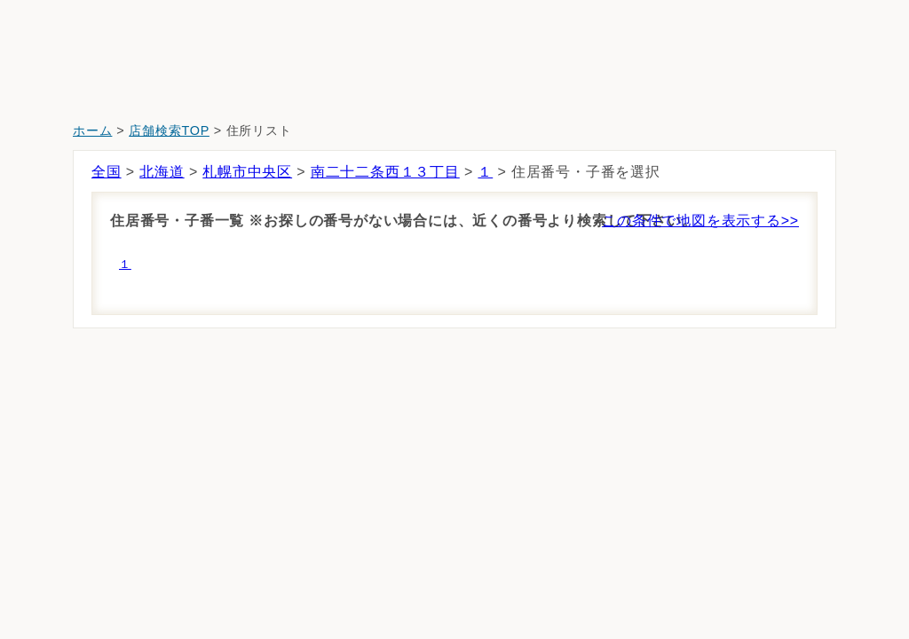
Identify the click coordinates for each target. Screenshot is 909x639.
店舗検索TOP (169, 130)
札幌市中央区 (247, 171)
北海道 (161, 171)
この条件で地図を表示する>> (700, 220)
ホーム (92, 130)
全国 (106, 171)
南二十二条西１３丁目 (385, 171)
